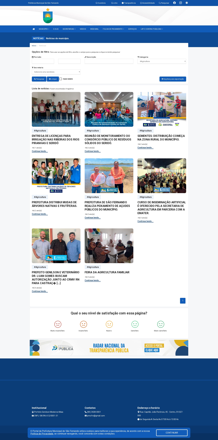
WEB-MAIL (94, 29)
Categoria (143, 57)
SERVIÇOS (132, 29)
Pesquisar (39, 79)
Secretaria (37, 68)
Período (36, 57)
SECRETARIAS (69, 29)
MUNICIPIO (44, 29)
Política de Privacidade (41, 433)
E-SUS (56, 29)
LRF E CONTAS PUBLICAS (152, 29)
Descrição (90, 57)
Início (34, 46)
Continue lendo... (40, 151)
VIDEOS (83, 29)
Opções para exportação (173, 79)
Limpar (53, 79)
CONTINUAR (172, 432)
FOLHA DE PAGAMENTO (113, 29)
